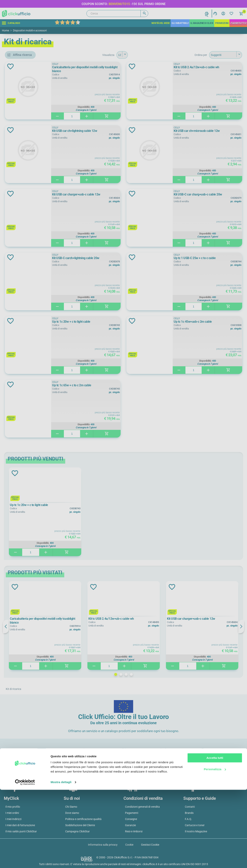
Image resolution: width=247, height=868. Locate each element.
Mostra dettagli (61, 860)
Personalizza (215, 847)
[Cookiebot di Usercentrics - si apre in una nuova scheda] (25, 860)
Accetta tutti (214, 836)
